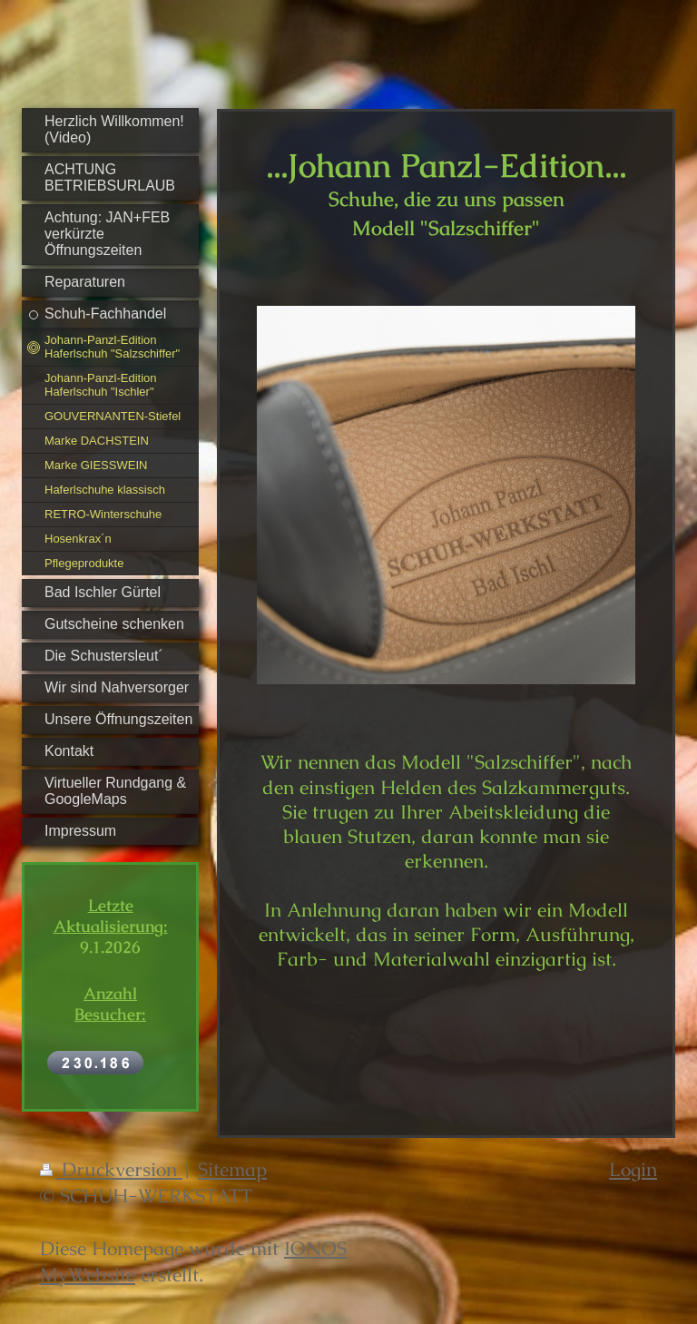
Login (633, 1169)
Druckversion (111, 1169)
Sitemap (232, 1169)
